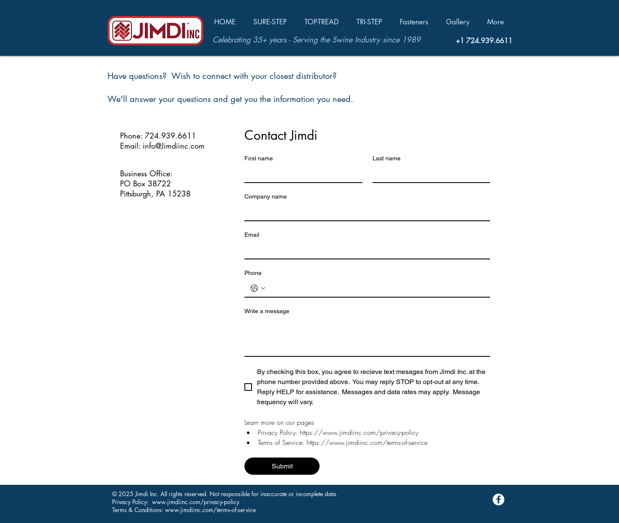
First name (258, 158)
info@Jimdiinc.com (174, 146)
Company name (265, 196)
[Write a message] (367, 337)
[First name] (300, 173)
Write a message (266, 311)
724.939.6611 (489, 40)
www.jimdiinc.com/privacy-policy (195, 502)
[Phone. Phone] (375, 288)
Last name (386, 158)
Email (251, 234)
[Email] (364, 250)
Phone (253, 272)
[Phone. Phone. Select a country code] (257, 288)
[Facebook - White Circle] (498, 499)
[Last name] (428, 173)
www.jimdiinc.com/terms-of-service (210, 510)
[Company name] (364, 212)
